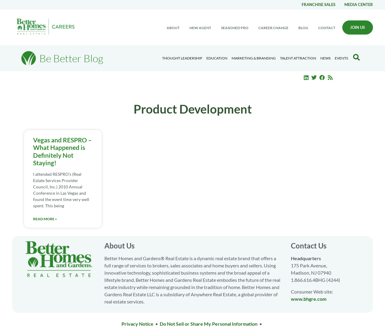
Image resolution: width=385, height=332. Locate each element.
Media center (358, 4)
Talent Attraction (298, 58)
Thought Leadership (182, 58)
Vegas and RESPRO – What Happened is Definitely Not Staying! (62, 151)
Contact (326, 28)
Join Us (357, 27)
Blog (303, 28)
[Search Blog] (356, 57)
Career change (273, 28)
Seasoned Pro (234, 28)
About (173, 28)
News (325, 58)
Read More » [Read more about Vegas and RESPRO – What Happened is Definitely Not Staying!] (45, 219)
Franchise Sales (318, 4)
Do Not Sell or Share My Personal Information (208, 324)
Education (216, 58)
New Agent (200, 28)
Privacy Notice (137, 324)
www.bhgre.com (308, 299)
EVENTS (341, 58)
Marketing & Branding (254, 58)
